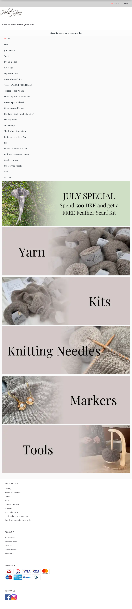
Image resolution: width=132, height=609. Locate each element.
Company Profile (12, 504)
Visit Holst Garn (11, 512)
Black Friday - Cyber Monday (16, 516)
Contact (8, 496)
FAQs (7, 500)
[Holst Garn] (11, 13)
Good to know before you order (18, 24)
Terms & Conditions (13, 493)
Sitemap (8, 508)
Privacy (8, 489)
